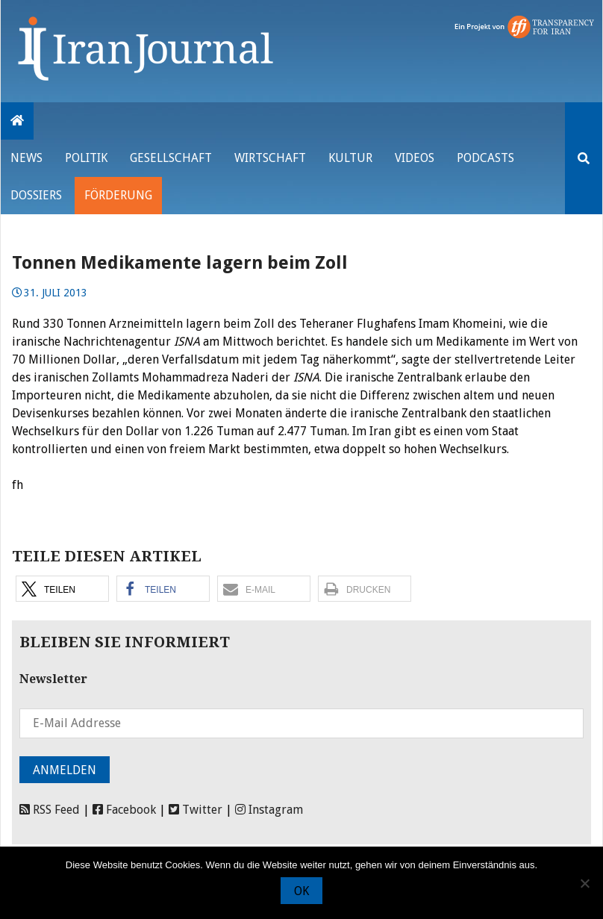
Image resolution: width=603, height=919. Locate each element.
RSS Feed (49, 810)
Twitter (195, 810)
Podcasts (485, 158)
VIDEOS (414, 158)
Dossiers (36, 195)
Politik (86, 158)
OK (301, 891)
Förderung (118, 195)
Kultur (350, 158)
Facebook (124, 810)
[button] (62, 589)
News (26, 158)
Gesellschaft (171, 158)
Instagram (269, 810)
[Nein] (584, 883)
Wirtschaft (270, 158)
